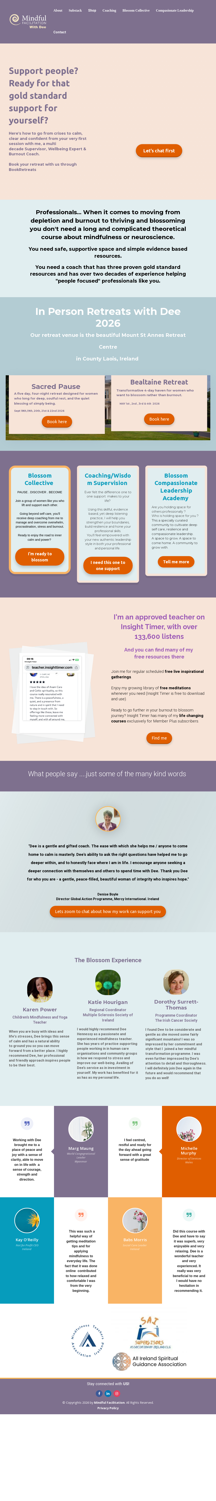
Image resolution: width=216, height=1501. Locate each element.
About (57, 10)
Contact (59, 32)
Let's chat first (159, 150)
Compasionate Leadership (175, 10)
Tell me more (176, 561)
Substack (75, 10)
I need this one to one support (107, 565)
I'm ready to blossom (40, 556)
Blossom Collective (136, 10)
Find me (159, 738)
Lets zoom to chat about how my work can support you (108, 911)
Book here (57, 421)
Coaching (109, 10)
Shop (92, 10)
